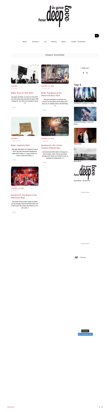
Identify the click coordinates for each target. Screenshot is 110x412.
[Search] (55, 35)
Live (45, 41)
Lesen (14, 107)
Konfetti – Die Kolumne (78, 41)
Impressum (10, 407)
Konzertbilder (14, 86)
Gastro (63, 41)
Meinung (54, 41)
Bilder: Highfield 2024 (20, 145)
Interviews (35, 41)
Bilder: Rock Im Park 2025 (22, 93)
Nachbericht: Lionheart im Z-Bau (84, 103)
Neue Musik (77, 144)
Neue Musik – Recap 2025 (82, 180)
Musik (24, 41)
